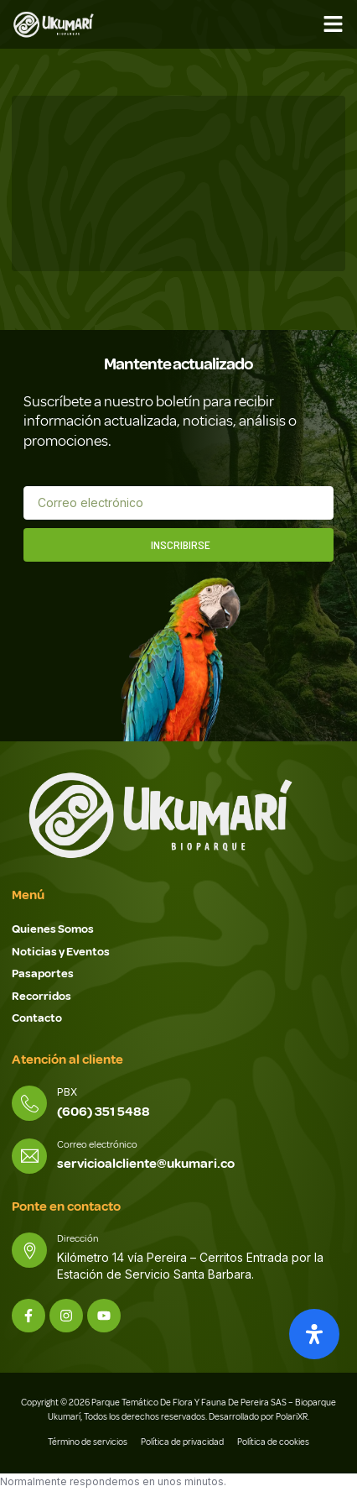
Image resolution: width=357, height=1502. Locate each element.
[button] (333, 24)
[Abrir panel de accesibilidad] (314, 1334)
